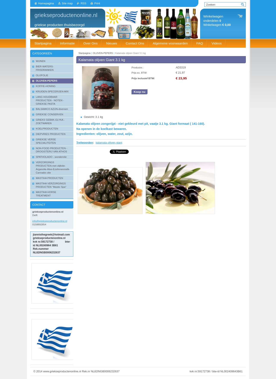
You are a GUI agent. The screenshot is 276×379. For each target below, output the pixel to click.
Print (97, 3)
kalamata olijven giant (109, 142)
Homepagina (46, 3)
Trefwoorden (84, 142)
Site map (67, 3)
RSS (83, 3)
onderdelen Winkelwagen (217, 21)
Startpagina (84, 53)
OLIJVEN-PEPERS (103, 53)
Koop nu (139, 91)
